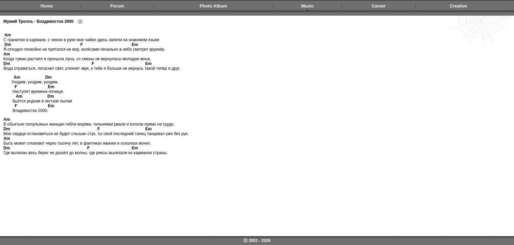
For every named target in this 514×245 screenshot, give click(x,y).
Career (379, 6)
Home (47, 6)
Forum (117, 6)
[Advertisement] (258, 174)
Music (307, 6)
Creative (458, 6)
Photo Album (213, 6)
